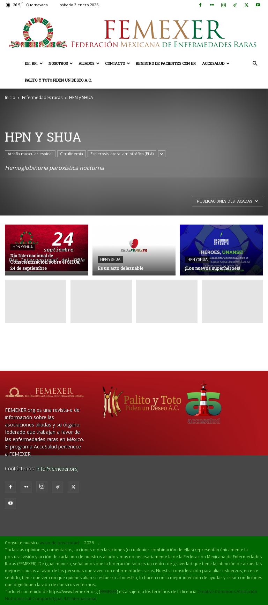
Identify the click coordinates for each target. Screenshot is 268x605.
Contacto (117, 63)
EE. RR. (34, 63)
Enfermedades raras (42, 97)
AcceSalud (216, 63)
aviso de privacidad (59, 543)
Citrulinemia (71, 153)
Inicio (10, 97)
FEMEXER (108, 592)
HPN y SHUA (23, 247)
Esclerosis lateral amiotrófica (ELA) (122, 153)
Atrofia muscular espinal (30, 153)
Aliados (89, 63)
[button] (254, 63)
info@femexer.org (56, 468)
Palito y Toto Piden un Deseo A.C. (58, 80)
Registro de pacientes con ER (166, 63)
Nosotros (61, 63)
